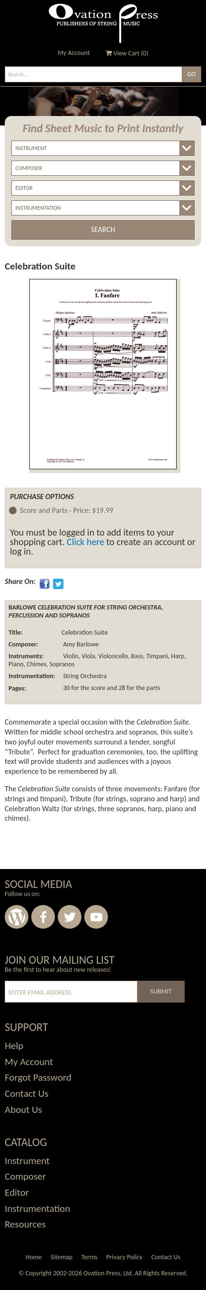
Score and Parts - (66, 511)
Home (34, 1257)
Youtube (96, 917)
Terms (89, 1257)
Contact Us (165, 1257)
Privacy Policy (124, 1257)
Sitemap (61, 1257)
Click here (85, 541)
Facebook (43, 917)
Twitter (69, 917)
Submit (160, 991)
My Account (74, 53)
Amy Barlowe (81, 644)
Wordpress (16, 917)
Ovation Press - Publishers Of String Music (103, 23)
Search (103, 229)
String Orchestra (85, 676)
